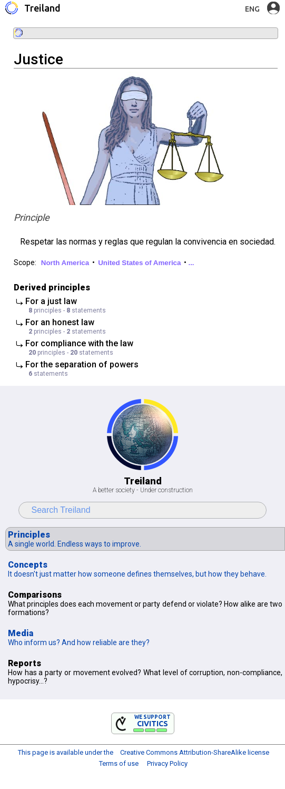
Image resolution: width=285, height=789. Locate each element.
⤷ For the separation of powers (77, 368)
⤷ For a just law (77, 305)
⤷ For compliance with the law (77, 347)
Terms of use (119, 763)
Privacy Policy (167, 763)
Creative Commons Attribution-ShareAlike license (194, 752)
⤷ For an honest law (77, 326)
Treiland (42, 8)
